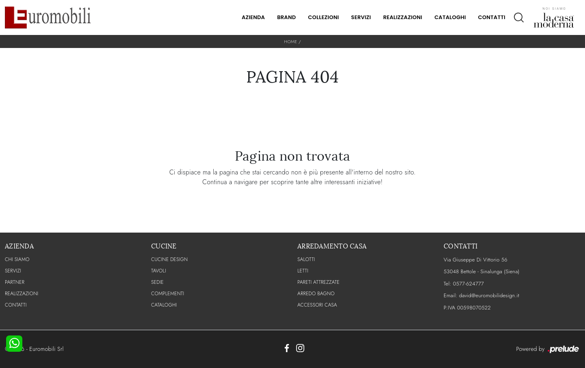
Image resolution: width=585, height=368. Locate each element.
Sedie (157, 282)
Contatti (491, 17)
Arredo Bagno (316, 293)
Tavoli (158, 270)
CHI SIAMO (17, 259)
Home (290, 41)
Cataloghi (450, 17)
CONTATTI (16, 305)
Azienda (253, 17)
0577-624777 (468, 283)
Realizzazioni (402, 17)
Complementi (167, 293)
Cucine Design (169, 259)
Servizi (361, 17)
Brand (286, 17)
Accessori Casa (317, 305)
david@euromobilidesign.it (489, 295)
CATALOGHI (164, 305)
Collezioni (323, 17)
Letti (302, 270)
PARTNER (14, 282)
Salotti (306, 259)
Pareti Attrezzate (318, 282)
